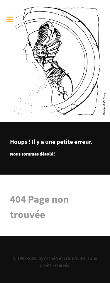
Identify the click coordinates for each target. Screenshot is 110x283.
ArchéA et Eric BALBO (64, 258)
